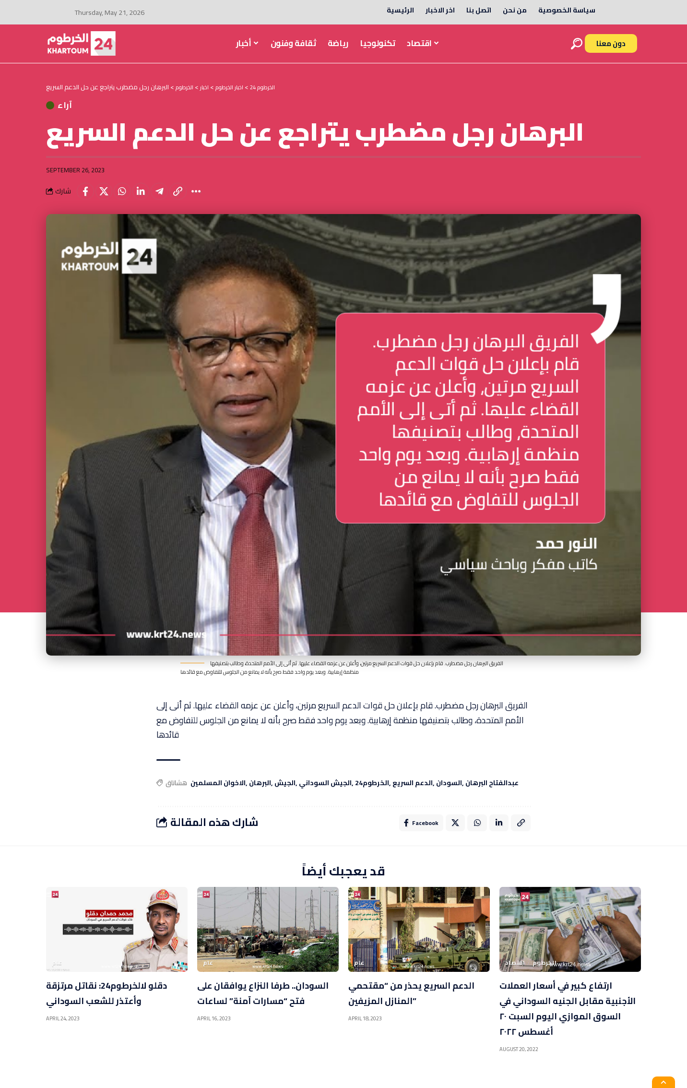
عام (57, 973)
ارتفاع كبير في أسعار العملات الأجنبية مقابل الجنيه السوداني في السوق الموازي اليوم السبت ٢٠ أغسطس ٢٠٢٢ (569, 1018)
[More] (210, 198)
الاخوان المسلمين (218, 791)
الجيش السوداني (325, 791)
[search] (576, 43)
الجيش (285, 791)
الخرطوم (545, 973)
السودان (449, 791)
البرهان (260, 791)
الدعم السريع (412, 791)
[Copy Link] (189, 198)
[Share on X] (107, 198)
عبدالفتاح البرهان (492, 791)
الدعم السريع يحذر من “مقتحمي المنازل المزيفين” (415, 1003)
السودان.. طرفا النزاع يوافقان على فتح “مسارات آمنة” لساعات (267, 1010)
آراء (76, 108)
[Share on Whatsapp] (127, 198)
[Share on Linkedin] (148, 198)
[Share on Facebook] (86, 198)
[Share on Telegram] (168, 198)
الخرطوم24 (372, 791)
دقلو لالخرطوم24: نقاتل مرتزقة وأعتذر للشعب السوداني (103, 1010)
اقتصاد (515, 973)
